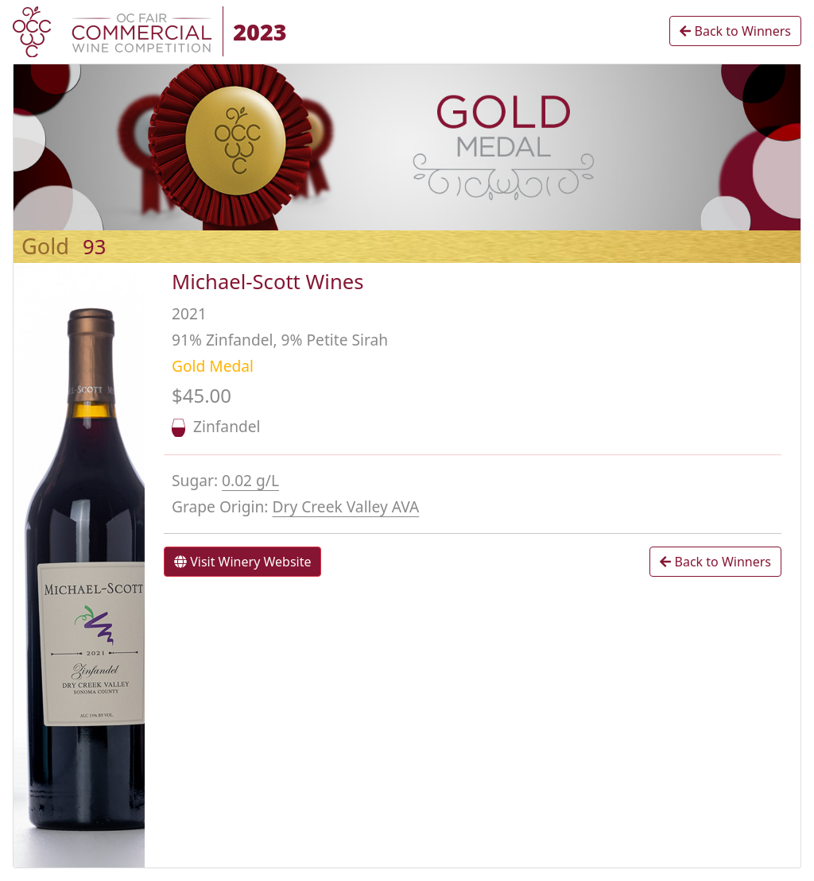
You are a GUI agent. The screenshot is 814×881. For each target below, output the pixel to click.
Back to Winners (735, 31)
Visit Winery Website (242, 561)
